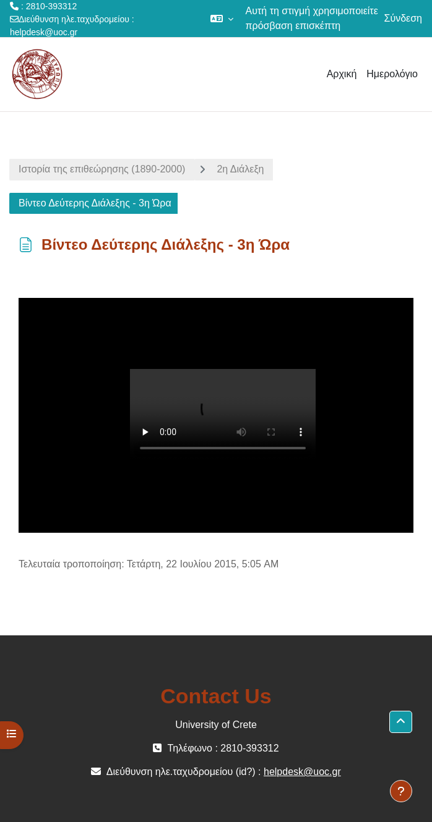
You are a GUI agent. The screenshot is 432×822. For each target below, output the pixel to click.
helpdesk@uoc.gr (43, 32)
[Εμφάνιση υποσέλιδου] (401, 791)
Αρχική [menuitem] (342, 74)
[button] (222, 18)
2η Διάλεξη (240, 169)
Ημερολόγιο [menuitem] (392, 74)
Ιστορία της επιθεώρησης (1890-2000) (102, 169)
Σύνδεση (403, 18)
